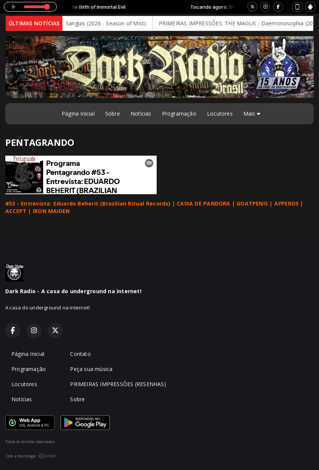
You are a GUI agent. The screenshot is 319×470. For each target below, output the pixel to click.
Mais (251, 113)
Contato (80, 353)
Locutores (220, 113)
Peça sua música (91, 369)
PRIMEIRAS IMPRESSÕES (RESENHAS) (118, 384)
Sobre (112, 113)
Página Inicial (78, 113)
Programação (179, 113)
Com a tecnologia (30, 456)
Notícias (141, 113)
